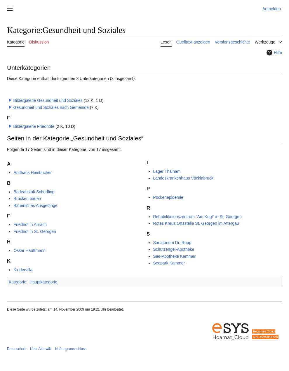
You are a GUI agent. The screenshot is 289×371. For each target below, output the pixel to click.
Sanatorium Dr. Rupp (172, 242)
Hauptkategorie (43, 282)
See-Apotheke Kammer (174, 256)
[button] (10, 100)
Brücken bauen (27, 198)
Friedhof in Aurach (30, 224)
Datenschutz (17, 349)
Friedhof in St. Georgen (34, 231)
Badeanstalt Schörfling (33, 191)
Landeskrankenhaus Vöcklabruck (183, 178)
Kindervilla (22, 269)
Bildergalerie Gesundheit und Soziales (47, 100)
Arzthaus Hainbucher (32, 172)
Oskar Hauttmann (29, 250)
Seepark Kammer (169, 263)
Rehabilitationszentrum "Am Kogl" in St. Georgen (197, 216)
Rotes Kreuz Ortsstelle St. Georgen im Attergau (196, 223)
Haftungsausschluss (70, 349)
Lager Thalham (166, 171)
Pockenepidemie (168, 197)
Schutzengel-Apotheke (173, 249)
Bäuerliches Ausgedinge (35, 205)
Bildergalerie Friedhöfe (33, 126)
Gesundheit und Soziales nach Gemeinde (50, 107)
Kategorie (17, 282)
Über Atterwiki (41, 349)
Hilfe (273, 52)
